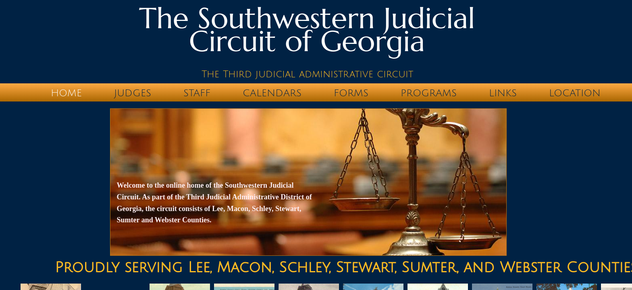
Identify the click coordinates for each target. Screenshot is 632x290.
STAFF (196, 93)
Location (575, 93)
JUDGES (132, 93)
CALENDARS (272, 93)
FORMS (351, 93)
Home (66, 93)
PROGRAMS (429, 93)
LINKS (503, 93)
